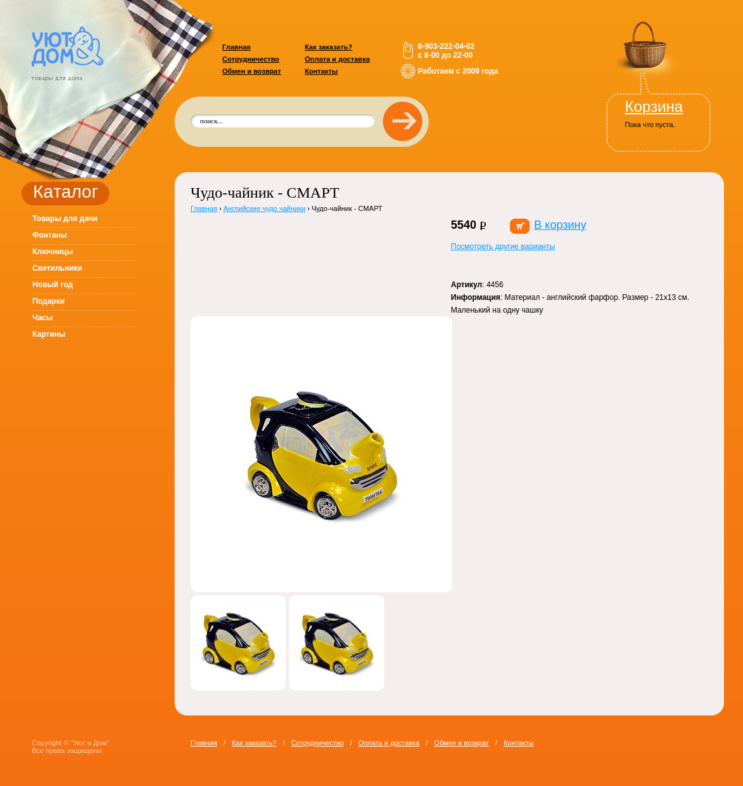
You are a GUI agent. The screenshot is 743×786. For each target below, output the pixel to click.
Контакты (321, 71)
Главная (236, 47)
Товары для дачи (65, 218)
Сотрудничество (250, 59)
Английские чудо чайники (264, 208)
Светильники (57, 268)
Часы (42, 317)
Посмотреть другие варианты (503, 246)
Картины (48, 334)
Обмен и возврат (251, 71)
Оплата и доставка (337, 59)
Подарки (48, 301)
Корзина (654, 106)
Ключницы (52, 251)
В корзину (560, 225)
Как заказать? (328, 47)
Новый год (52, 284)
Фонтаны (49, 235)
